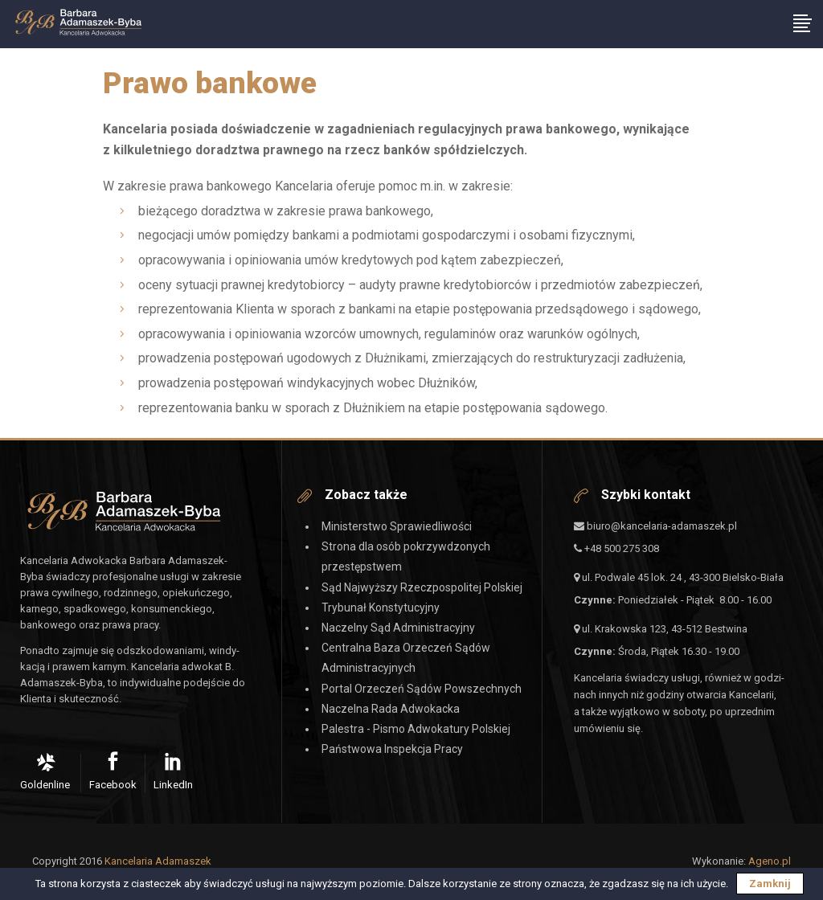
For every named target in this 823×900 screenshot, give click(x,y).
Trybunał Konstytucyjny (380, 607)
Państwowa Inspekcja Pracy (392, 748)
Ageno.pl (769, 861)
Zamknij (770, 884)
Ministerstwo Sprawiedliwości (396, 526)
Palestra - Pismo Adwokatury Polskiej (415, 728)
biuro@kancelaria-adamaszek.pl (655, 526)
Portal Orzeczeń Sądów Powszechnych (421, 688)
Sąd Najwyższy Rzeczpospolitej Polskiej (421, 587)
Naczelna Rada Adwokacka (390, 708)
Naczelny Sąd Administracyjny (398, 627)
